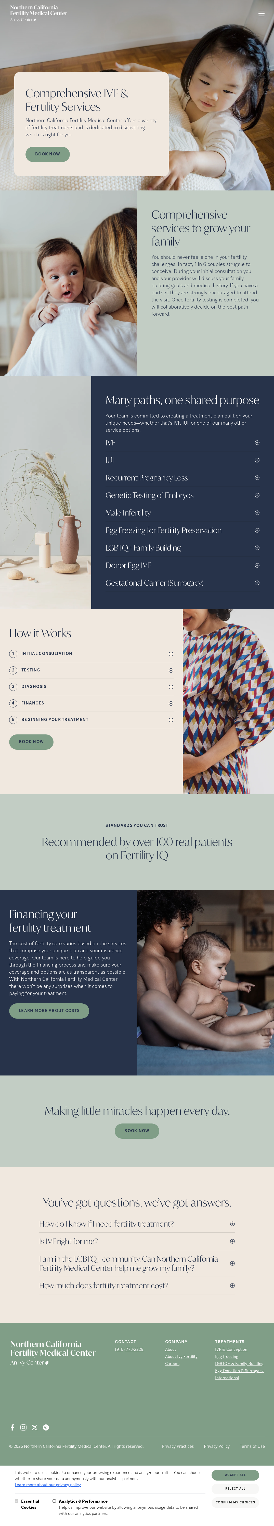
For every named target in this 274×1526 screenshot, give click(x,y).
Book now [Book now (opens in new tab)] (47, 154)
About (170, 1350)
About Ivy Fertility (181, 1357)
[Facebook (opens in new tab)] (12, 1427)
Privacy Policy (217, 1446)
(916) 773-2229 (129, 1350)
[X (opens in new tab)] (35, 1427)
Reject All (235, 1488)
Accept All (235, 1475)
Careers (172, 1364)
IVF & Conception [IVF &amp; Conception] (231, 1350)
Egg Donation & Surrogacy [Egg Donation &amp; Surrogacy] (239, 1371)
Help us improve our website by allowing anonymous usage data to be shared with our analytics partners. (132, 1507)
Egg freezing (226, 1357)
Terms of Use (252, 1446)
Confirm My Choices (235, 1502)
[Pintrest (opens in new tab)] (46, 1427)
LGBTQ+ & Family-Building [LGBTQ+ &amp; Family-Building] (239, 1364)
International (227, 1378)
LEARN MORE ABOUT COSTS (49, 1011)
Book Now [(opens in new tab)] (31, 742)
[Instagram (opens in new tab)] (23, 1427)
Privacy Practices (178, 1446)
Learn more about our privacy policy (48, 1485)
